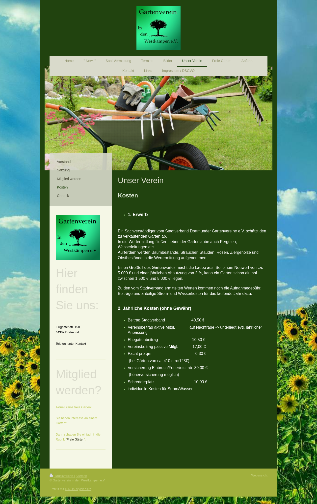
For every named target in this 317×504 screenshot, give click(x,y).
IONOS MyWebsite (78, 489)
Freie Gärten (75, 439)
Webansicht (259, 475)
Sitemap (81, 476)
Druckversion (62, 476)
